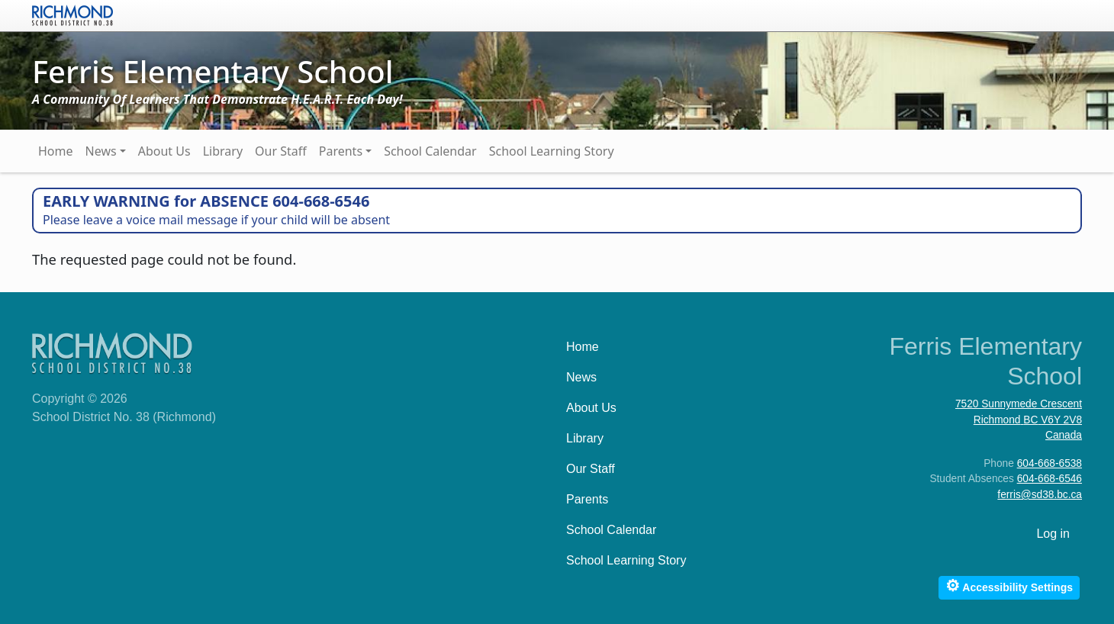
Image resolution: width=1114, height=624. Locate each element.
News (101, 151)
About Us (164, 151)
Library (223, 151)
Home (55, 151)
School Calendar (430, 151)
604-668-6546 (1049, 478)
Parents (340, 151)
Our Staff (281, 151)
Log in (1053, 533)
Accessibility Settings (1009, 585)
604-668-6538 (1049, 463)
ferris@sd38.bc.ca (1039, 494)
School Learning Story (551, 151)
